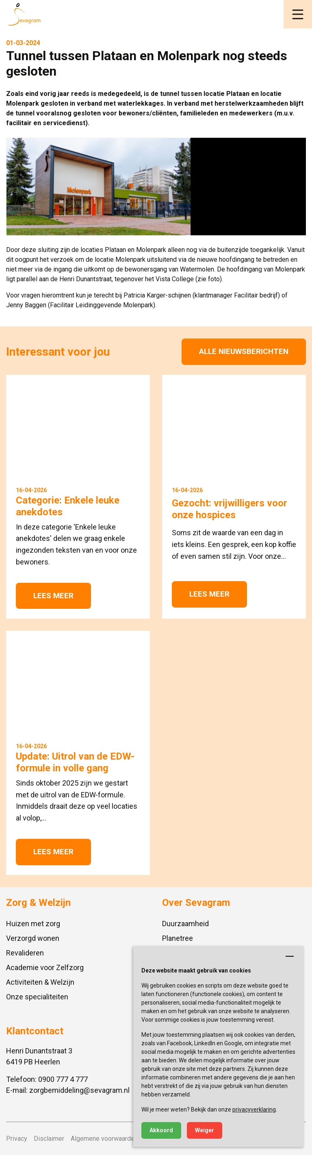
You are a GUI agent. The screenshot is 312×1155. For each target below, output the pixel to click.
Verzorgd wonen (32, 938)
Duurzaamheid (185, 923)
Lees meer (53, 595)
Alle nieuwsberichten (243, 351)
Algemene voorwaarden (104, 1138)
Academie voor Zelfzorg (45, 967)
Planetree (177, 938)
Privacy (16, 1138)
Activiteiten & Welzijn (40, 982)
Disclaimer (49, 1138)
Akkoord (161, 1130)
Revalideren (25, 953)
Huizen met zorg (33, 923)
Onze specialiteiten (37, 996)
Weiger (204, 1130)
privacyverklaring (254, 1109)
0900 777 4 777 (63, 1079)
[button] (298, 14)
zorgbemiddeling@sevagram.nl (79, 1090)
